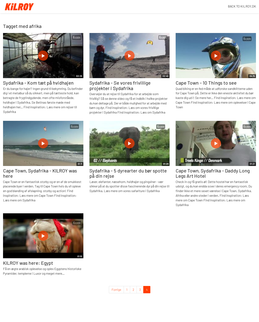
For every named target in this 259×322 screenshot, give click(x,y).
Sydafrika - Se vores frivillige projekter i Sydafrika (120, 85)
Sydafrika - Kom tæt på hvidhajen (38, 83)
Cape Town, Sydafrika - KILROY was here (40, 173)
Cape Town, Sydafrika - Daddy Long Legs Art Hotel (213, 173)
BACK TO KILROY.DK (242, 6)
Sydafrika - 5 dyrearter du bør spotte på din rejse (128, 173)
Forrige (116, 289)
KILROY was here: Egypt (28, 263)
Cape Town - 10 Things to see (206, 83)
